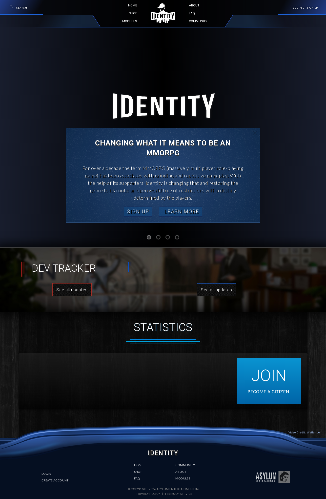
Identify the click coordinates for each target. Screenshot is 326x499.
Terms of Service (178, 494)
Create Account (55, 480)
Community (185, 465)
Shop (138, 472)
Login (46, 473)
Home (139, 465)
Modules (182, 478)
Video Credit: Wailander (304, 432)
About (180, 472)
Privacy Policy (149, 494)
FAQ (137, 478)
